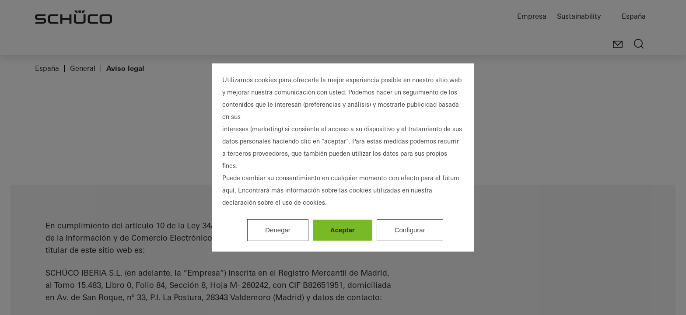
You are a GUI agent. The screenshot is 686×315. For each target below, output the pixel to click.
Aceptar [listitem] (342, 230)
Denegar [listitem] (277, 230)
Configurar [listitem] (410, 230)
